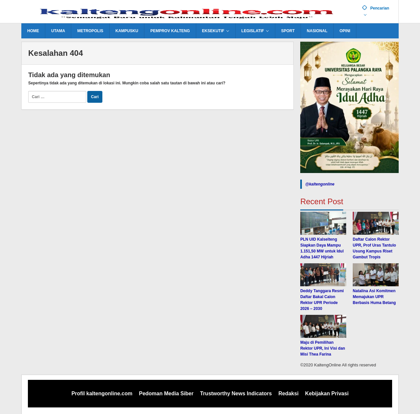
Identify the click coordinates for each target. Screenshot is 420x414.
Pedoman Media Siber (166, 393)
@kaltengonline (319, 184)
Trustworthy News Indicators (236, 393)
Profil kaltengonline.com (102, 393)
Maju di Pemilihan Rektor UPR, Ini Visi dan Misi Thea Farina (322, 348)
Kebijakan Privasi (327, 393)
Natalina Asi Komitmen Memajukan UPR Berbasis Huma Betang (374, 297)
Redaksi (288, 393)
